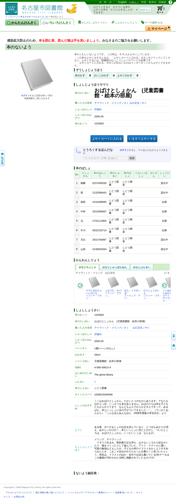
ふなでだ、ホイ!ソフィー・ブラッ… (113, 286)
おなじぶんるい (141, 267)
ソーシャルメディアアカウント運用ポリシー (90, 492)
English (122, 2)
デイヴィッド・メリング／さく (112, 103)
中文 (143, 2)
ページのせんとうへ (173, 335)
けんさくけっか (40, 17)
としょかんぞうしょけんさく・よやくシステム (42, 7)
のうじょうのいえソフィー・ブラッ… (151, 287)
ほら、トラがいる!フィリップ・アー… (132, 287)
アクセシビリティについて (19, 492)
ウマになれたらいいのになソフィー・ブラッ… (94, 287)
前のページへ (2, 158)
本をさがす (25, 17)
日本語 (162, 2)
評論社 (98, 109)
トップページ (11, 17)
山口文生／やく (138, 103)
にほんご (134, 2)
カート (159, 9)
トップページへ (173, 345)
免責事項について (124, 492)
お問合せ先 (19, 497)
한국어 (152, 2)
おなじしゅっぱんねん (114, 267)
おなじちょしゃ (87, 267)
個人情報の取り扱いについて (50, 492)
